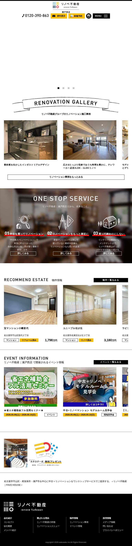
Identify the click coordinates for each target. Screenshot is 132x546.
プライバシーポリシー (113, 530)
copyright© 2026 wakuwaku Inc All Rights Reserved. (66, 542)
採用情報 (107, 518)
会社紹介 (8, 518)
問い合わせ (108, 526)
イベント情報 (76, 526)
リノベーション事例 (79, 522)
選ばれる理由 (43, 518)
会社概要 (8, 526)
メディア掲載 (109, 522)
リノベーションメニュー (48, 526)
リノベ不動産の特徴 (46, 522)
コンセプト (9, 522)
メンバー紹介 (10, 530)
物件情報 (74, 518)
